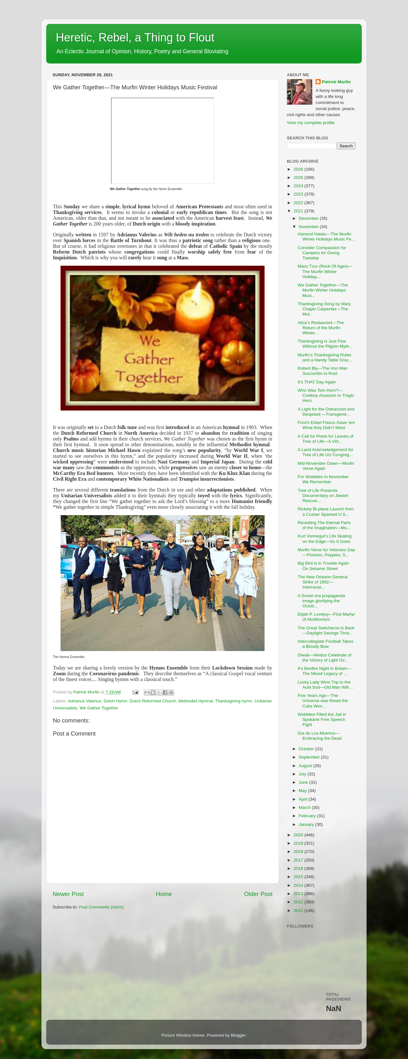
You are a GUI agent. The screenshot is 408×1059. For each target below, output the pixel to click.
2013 (299, 893)
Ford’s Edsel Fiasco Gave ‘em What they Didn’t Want (326, 425)
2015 (299, 876)
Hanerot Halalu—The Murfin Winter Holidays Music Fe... (326, 236)
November (309, 226)
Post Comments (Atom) (101, 907)
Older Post (258, 894)
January (307, 824)
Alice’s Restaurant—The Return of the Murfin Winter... (321, 327)
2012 (299, 902)
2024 (299, 185)
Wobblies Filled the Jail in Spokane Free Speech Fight (322, 719)
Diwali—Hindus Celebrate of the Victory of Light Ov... (325, 658)
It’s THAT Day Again (317, 382)
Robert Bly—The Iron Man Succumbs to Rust (323, 371)
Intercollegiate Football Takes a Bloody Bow (325, 644)
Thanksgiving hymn (233, 701)
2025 (299, 177)
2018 (299, 851)
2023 (299, 194)
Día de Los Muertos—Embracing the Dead (320, 736)
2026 (299, 169)
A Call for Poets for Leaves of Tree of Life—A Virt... (325, 439)
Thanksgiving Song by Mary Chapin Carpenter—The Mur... (324, 308)
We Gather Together (99, 708)
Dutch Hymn (115, 701)
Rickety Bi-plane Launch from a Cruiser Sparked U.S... (326, 511)
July (303, 774)
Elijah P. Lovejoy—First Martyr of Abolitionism (326, 617)
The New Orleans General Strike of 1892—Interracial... (323, 581)
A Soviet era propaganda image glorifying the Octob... (321, 600)
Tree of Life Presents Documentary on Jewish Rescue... (323, 495)
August (306, 765)
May (303, 790)
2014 (299, 885)
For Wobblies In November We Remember (323, 479)
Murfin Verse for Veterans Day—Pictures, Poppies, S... (326, 552)
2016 (299, 868)
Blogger (238, 1035)
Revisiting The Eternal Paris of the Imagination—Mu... (324, 525)
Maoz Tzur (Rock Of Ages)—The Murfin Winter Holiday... (325, 271)
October (307, 748)
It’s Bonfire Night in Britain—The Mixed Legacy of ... (325, 671)
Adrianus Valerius (84, 701)
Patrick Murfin (336, 81)
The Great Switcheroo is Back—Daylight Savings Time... (326, 630)
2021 (299, 211)
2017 (299, 860)
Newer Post (68, 894)
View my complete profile (311, 122)
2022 (299, 202)
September (310, 757)
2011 (299, 910)
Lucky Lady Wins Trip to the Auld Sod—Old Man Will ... (325, 685)
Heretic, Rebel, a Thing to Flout (135, 37)
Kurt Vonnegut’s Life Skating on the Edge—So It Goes (325, 539)
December (309, 218)
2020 (299, 835)
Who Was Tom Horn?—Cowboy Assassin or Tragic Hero (326, 395)
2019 (299, 843)
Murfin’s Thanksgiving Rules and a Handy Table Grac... (325, 357)
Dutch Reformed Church (153, 701)
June (304, 782)
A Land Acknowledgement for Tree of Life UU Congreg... (325, 452)
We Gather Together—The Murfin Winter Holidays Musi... (323, 290)
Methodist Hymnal (195, 701)
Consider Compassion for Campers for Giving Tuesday (322, 252)
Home (164, 894)
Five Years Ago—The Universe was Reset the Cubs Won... (323, 700)
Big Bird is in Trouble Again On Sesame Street (323, 566)
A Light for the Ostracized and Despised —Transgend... (326, 412)
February (308, 815)
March (305, 807)
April (304, 799)
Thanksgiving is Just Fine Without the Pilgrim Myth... (325, 344)
